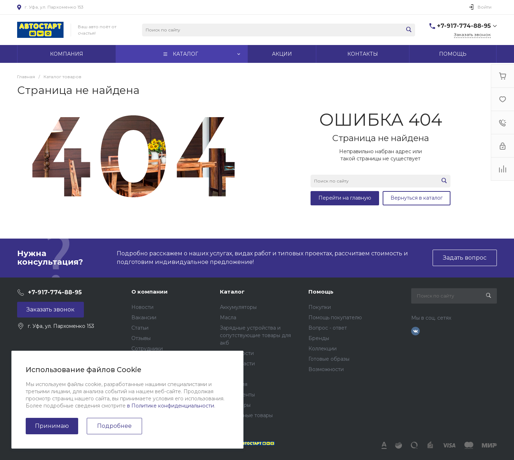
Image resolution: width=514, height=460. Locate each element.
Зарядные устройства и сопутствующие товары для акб (255, 335)
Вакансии (143, 317)
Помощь (320, 291)
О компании (149, 291)
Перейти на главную (344, 198)
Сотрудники (147, 348)
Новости (142, 307)
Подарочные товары (246, 415)
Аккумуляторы (238, 307)
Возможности (326, 369)
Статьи (139, 328)
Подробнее (114, 425)
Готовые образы (328, 359)
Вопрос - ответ (327, 328)
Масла (228, 317)
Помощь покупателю (335, 317)
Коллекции (322, 348)
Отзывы (141, 338)
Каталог (232, 291)
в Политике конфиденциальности (170, 405)
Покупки (319, 307)
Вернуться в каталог (416, 198)
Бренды (318, 338)
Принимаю (52, 425)
